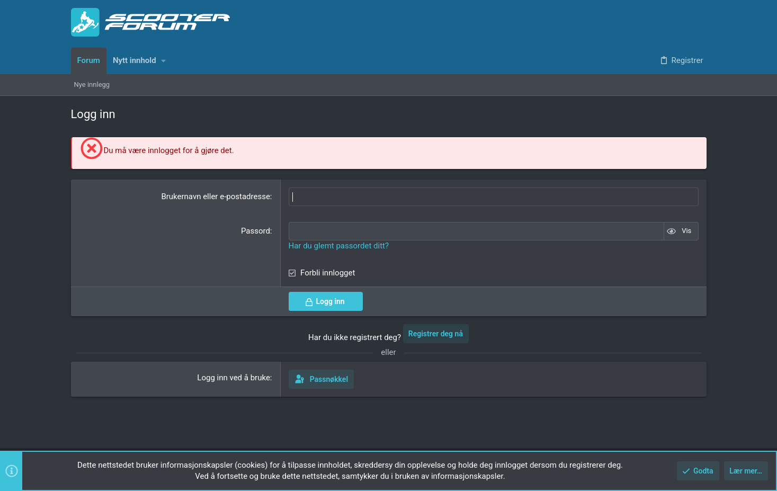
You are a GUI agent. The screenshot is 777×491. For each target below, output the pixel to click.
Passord (255, 231)
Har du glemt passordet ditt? (339, 246)
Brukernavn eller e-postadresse (215, 196)
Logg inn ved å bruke (233, 377)
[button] (164, 60)
